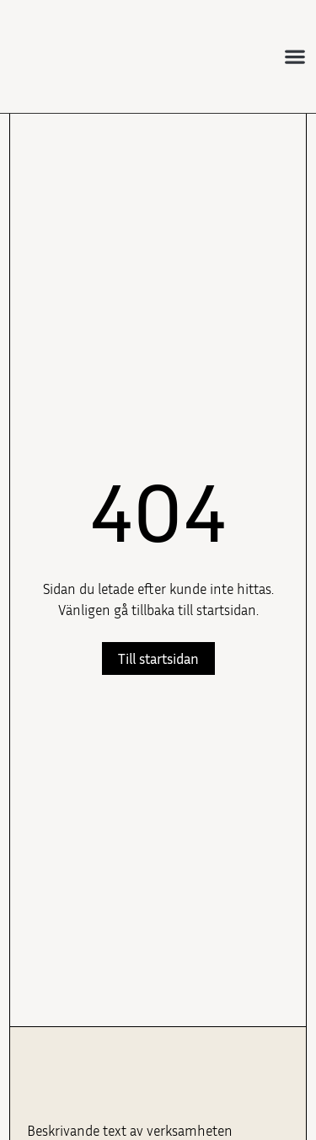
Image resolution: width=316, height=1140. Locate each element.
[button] (295, 56)
